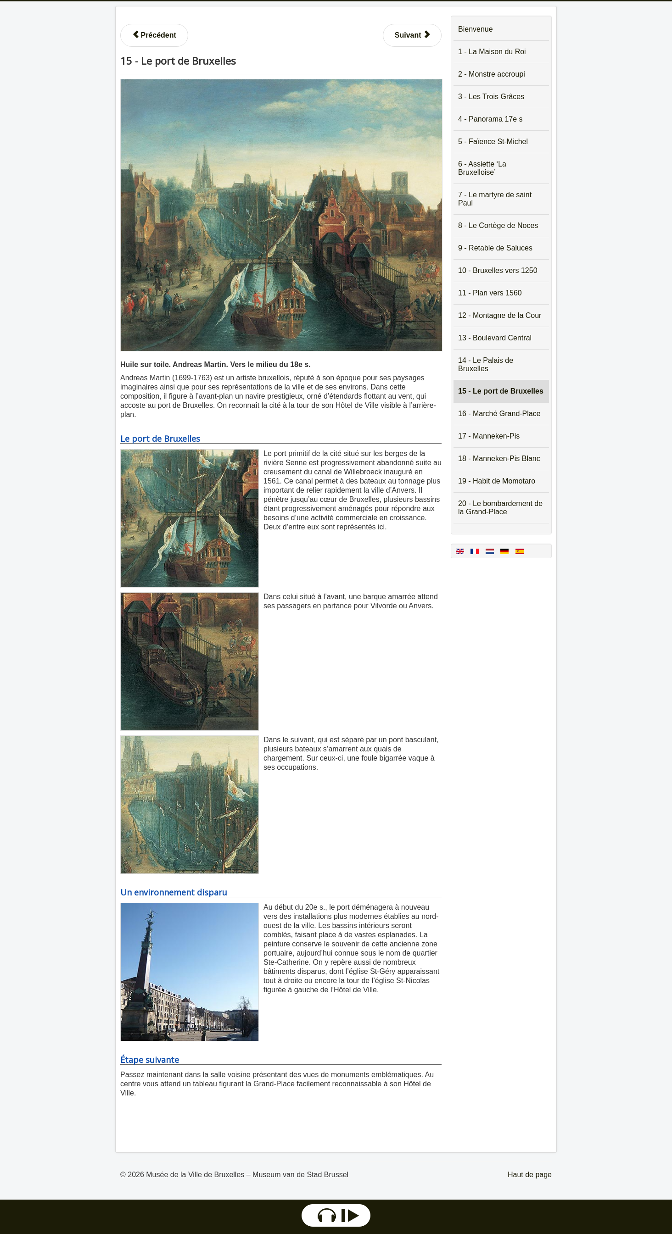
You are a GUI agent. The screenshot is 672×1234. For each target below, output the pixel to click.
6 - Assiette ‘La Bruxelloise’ (482, 168)
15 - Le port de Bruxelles (500, 391)
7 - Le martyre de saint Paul (495, 199)
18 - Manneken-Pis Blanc (499, 458)
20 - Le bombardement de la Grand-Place (500, 508)
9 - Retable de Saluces (495, 248)
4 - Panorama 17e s (490, 119)
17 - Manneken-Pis (489, 436)
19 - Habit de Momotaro (496, 481)
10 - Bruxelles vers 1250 (498, 270)
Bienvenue (475, 29)
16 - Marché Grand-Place (499, 413)
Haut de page (530, 1174)
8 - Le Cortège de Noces (498, 225)
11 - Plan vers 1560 (490, 293)
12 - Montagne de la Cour (499, 315)
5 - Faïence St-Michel (493, 141)
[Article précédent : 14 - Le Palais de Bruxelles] (154, 35)
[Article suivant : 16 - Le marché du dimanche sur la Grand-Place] (412, 35)
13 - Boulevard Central (495, 338)
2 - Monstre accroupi (491, 74)
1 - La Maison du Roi (492, 52)
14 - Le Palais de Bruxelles (485, 364)
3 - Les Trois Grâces (491, 96)
